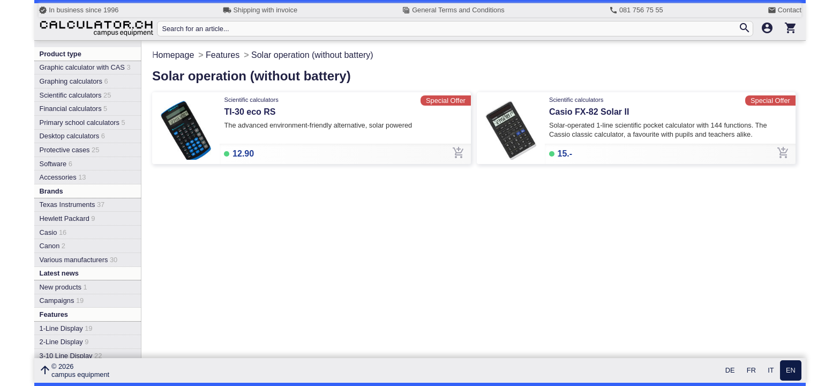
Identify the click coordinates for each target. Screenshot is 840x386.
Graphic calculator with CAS (85, 67)
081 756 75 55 (636, 10)
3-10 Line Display (71, 356)
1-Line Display (66, 328)
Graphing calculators (74, 81)
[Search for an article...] (450, 28)
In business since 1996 (78, 10)
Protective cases (70, 150)
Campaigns (62, 300)
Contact (784, 10)
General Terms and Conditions (453, 10)
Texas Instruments (72, 205)
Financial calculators (74, 109)
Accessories (63, 177)
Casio (53, 232)
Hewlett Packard (67, 218)
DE (730, 371)
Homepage (173, 55)
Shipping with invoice (260, 10)
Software (56, 164)
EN (791, 371)
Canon (52, 246)
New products (63, 287)
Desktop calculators (72, 136)
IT (771, 371)
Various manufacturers (79, 260)
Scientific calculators (75, 95)
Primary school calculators (82, 122)
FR (751, 371)
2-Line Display (64, 342)
